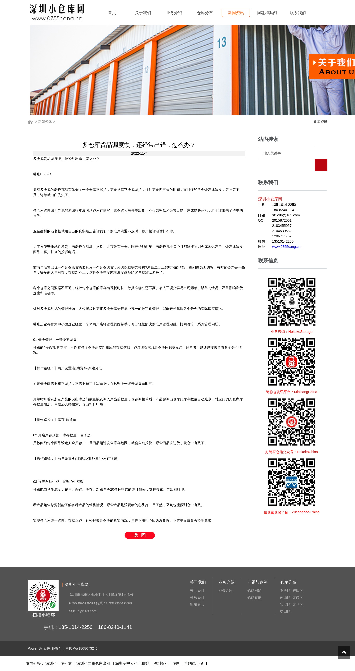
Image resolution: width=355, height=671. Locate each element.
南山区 (285, 597)
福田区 (298, 590)
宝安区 (285, 604)
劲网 (47, 648)
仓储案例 (254, 597)
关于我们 (143, 13)
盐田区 (285, 611)
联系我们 (298, 13)
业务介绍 (174, 13)
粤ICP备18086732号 (82, 648)
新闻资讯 (236, 13)
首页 (112, 13)
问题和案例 (267, 13)
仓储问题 (254, 590)
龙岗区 (298, 597)
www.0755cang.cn (286, 235)
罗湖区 (285, 590)
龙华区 (298, 604)
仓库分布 (205, 13)
